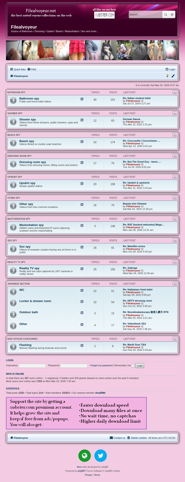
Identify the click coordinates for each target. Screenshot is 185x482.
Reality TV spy (16, 262)
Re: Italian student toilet (137, 98)
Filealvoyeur (133, 100)
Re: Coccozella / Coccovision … (141, 140)
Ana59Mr (100, 392)
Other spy (13, 198)
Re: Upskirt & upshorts (136, 182)
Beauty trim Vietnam (134, 203)
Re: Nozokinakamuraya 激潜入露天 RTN (146, 312)
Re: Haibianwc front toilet (137, 289)
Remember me (124, 365)
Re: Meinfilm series (134, 246)
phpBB (81, 471)
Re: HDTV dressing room (137, 300)
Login (9, 360)
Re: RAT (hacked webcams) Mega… (143, 224)
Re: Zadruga (130, 268)
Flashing (25, 345)
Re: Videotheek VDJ (134, 323)
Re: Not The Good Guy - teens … (142, 161)
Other (23, 324)
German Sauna (131, 119)
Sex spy (12, 240)
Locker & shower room (35, 301)
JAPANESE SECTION (18, 284)
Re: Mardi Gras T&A (134, 344)
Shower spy (14, 113)
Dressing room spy (19, 156)
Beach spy (13, 135)
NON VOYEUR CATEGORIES (22, 339)
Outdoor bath (28, 312)
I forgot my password (101, 365)
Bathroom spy (16, 92)
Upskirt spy (14, 177)
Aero (79, 467)
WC (21, 290)
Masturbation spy (18, 219)
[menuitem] (31, 69)
